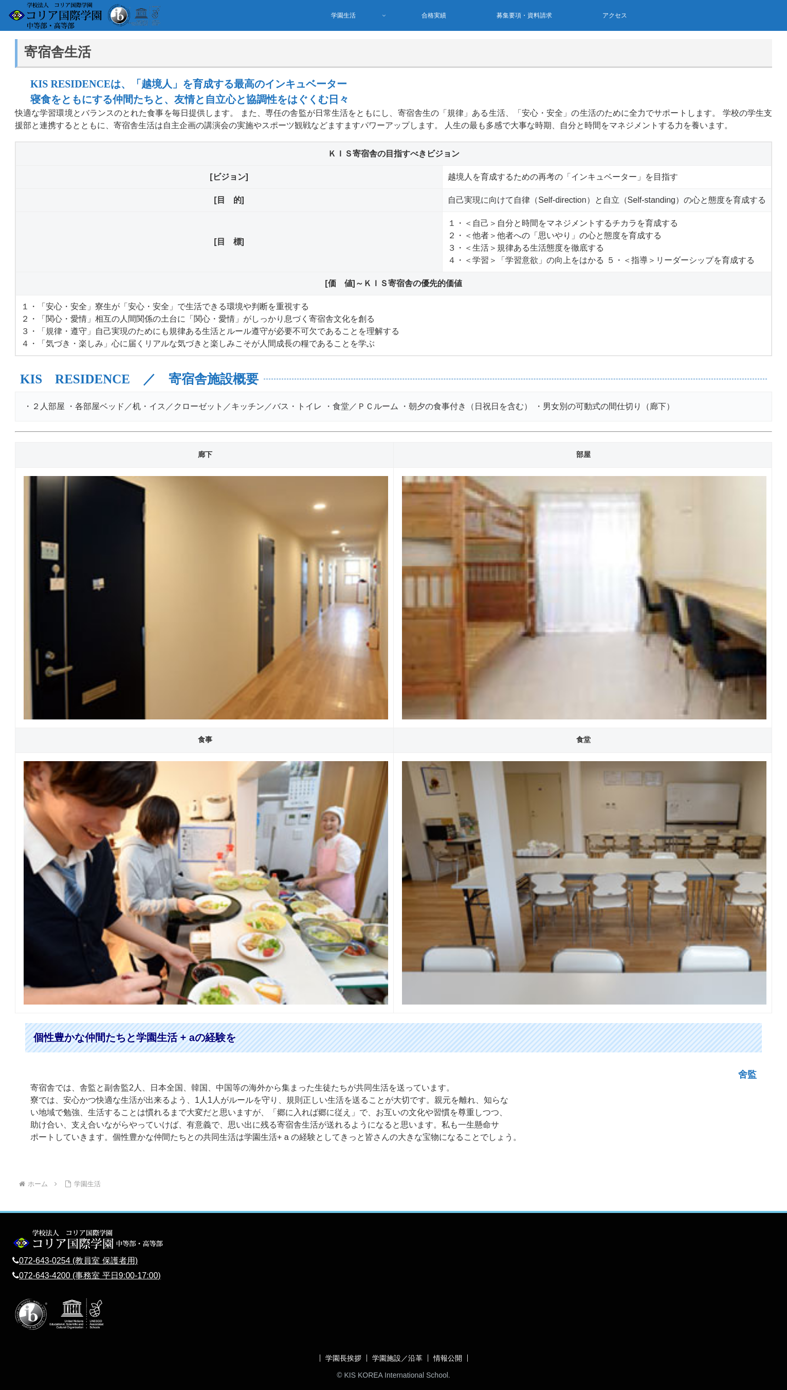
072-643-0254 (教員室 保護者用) (78, 1260)
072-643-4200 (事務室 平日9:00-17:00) (90, 1275)
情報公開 (447, 1358)
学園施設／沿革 (397, 1358)
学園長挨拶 (343, 1358)
